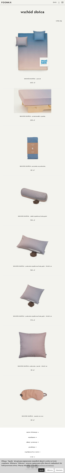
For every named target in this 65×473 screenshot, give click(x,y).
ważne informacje (32, 432)
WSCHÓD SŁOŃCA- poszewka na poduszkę (32, 166)
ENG (55, 2)
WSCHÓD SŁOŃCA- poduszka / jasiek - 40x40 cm (32, 366)
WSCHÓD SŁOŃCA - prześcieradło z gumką (32, 116)
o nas (32, 457)
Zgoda (41, 470)
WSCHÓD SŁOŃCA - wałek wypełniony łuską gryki (32, 216)
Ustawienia (59, 470)
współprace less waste (32, 452)
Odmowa (50, 470)
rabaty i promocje (32, 442)
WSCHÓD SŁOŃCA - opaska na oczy (32, 416)
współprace (32, 437)
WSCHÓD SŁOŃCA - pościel (32, 79)
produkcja (32, 447)
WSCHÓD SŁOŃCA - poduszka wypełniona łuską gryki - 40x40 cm (32, 316)
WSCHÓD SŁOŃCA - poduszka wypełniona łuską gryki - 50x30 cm (32, 266)
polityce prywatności (46, 465)
